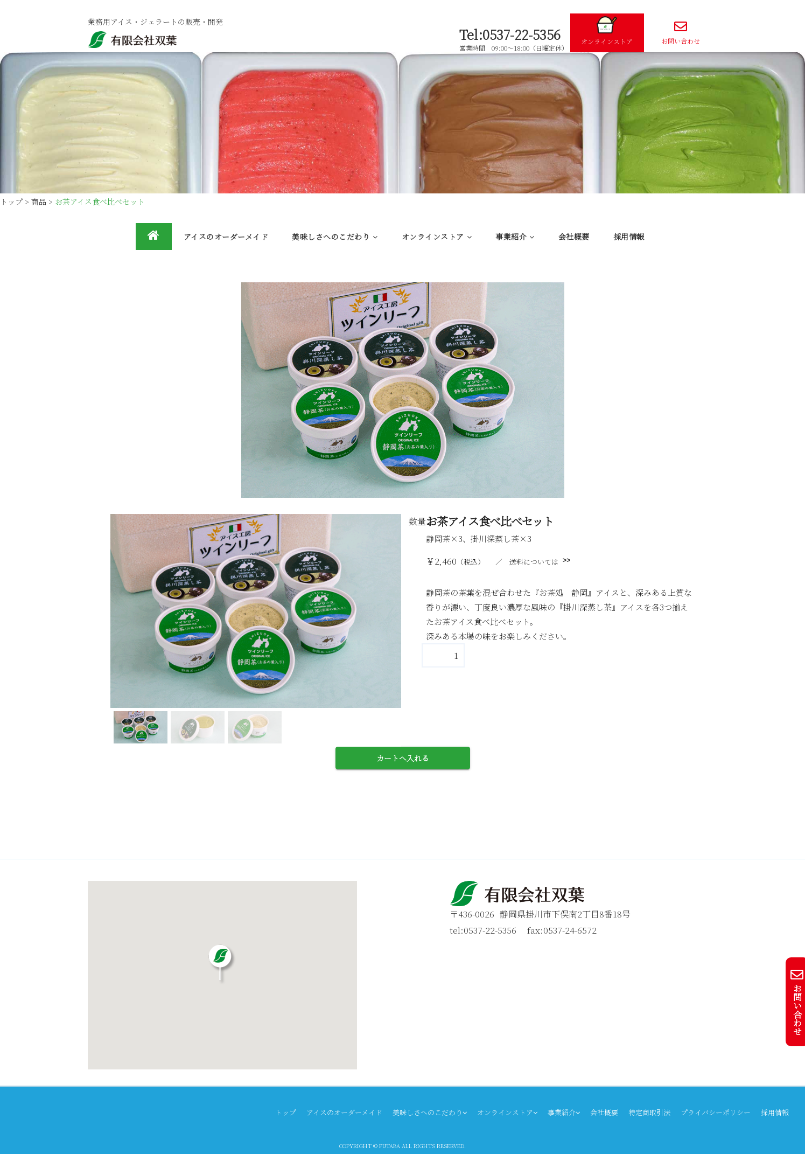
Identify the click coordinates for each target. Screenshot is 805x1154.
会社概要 (574, 236)
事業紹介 (515, 236)
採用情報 (629, 236)
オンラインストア (607, 31)
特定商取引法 (649, 1112)
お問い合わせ (680, 32)
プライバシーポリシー (716, 1112)
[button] (140, 727)
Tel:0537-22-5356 (510, 34)
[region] (255, 630)
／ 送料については (526, 562)
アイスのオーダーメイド (226, 236)
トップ (285, 1112)
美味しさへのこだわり (335, 236)
